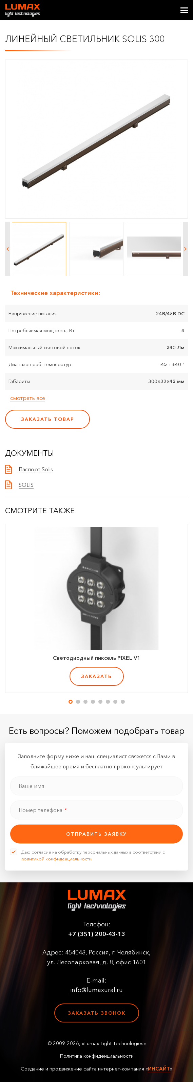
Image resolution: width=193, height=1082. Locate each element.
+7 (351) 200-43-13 (96, 934)
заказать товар (47, 419)
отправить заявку (96, 834)
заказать (96, 676)
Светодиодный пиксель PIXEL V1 (96, 657)
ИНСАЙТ (159, 1068)
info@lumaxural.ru (96, 990)
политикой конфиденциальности (56, 858)
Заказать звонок (97, 1013)
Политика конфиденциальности (97, 1056)
